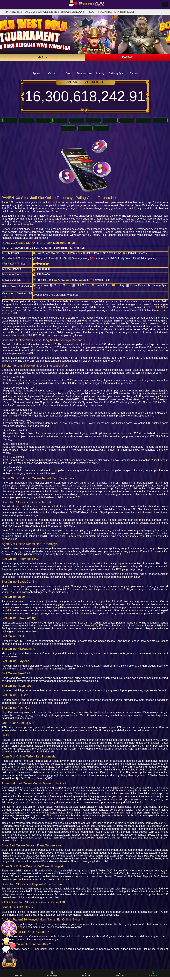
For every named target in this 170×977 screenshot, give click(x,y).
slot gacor (61, 390)
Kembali (18, 973)
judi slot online (26, 224)
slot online (54, 202)
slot (9, 610)
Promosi (86, 973)
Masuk (42, 57)
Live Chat (119, 973)
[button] (5, 34)
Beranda (153, 973)
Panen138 (91, 625)
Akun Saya (52, 973)
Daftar (127, 57)
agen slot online (39, 812)
